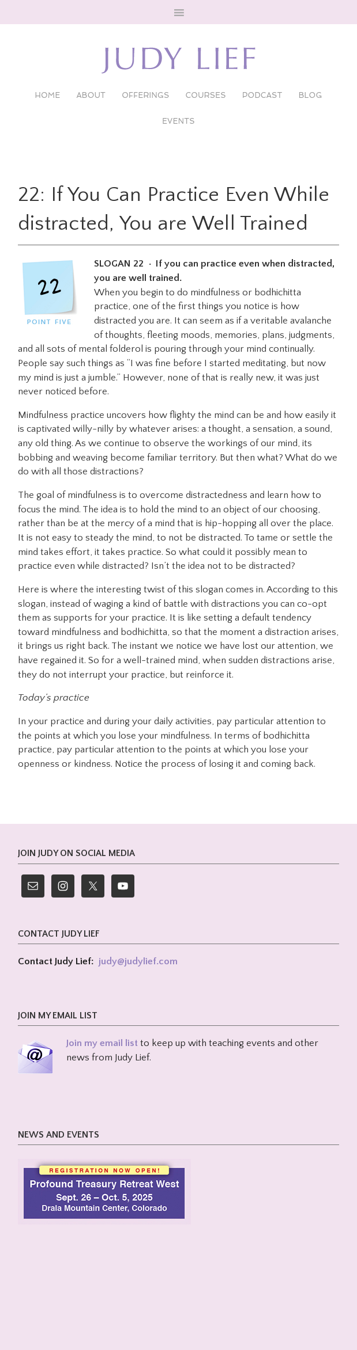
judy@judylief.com (138, 961)
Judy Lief (178, 60)
